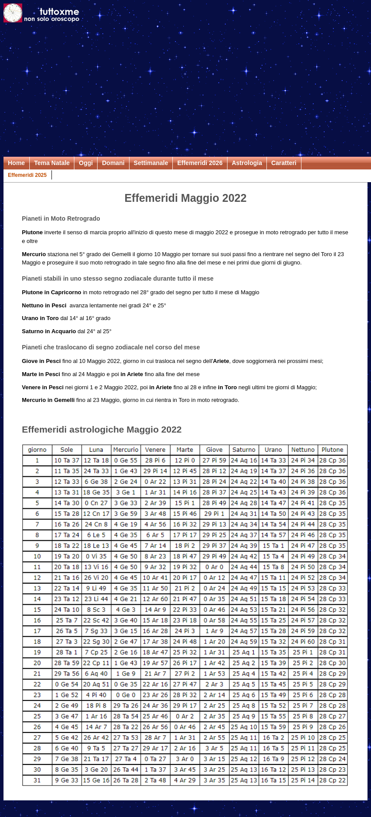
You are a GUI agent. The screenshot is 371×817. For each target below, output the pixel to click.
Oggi (86, 162)
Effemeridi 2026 (200, 162)
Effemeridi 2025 (27, 175)
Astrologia (247, 162)
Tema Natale (52, 162)
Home (16, 162)
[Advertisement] (185, 91)
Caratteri (284, 162)
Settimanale (151, 162)
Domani (113, 162)
